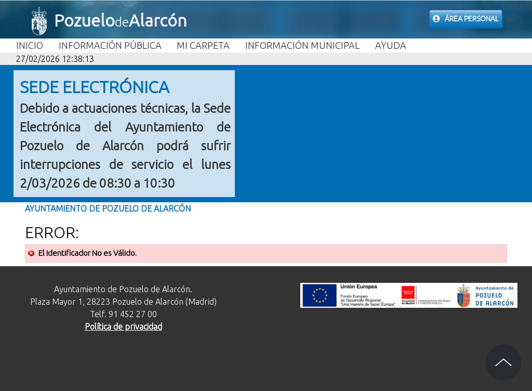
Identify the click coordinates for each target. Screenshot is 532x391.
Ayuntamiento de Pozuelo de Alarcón (108, 208)
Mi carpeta (203, 45)
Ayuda (390, 45)
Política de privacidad (123, 326)
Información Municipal (302, 45)
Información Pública (110, 45)
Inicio (29, 45)
